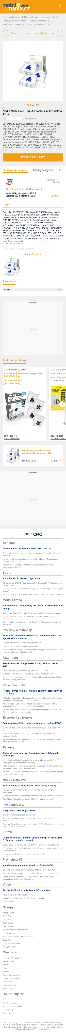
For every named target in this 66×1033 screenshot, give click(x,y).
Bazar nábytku (8, 989)
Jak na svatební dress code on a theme (19, 815)
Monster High (8, 961)
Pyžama (6, 971)
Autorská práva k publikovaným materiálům (20, 1025)
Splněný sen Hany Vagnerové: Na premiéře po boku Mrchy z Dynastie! (32, 613)
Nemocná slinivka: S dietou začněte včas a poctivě (23, 854)
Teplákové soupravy (11, 978)
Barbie (5, 965)
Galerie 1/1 (33, 105)
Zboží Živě (7, 916)
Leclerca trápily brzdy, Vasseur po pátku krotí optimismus (26, 670)
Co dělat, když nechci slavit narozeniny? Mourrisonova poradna (29, 870)
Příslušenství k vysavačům (14, 21)
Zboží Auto (7, 940)
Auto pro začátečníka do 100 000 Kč (17, 937)
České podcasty (9, 1003)
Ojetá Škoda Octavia (11, 943)
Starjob (6, 1000)
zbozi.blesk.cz (8, 926)
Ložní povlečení (9, 985)
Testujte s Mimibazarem (12, 958)
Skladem (56, 182)
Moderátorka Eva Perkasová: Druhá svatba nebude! (24, 898)
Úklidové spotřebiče (50, 17)
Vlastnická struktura (42, 1029)
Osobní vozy (8, 919)
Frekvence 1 (8, 1010)
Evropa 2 (6, 1013)
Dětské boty (7, 982)
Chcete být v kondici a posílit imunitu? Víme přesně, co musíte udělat (31, 845)
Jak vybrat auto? (9, 947)
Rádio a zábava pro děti (12, 1006)
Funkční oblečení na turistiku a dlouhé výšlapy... (22, 643)
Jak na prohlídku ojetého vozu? (15, 930)
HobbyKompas (9, 933)
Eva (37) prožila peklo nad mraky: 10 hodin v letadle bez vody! (28, 799)
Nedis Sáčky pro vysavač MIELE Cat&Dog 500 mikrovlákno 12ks (21, 194)
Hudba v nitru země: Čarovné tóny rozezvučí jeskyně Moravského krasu (32, 796)
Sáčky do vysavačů (38, 21)
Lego (5, 968)
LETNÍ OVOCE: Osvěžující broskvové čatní (20, 646)
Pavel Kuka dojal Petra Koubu (15, 895)
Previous (4, 404)
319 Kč (54, 196)
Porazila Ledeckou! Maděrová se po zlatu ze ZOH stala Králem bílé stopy (33, 594)
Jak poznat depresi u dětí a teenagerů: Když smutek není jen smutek (31, 873)
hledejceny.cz (8, 913)
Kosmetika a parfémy (11, 975)
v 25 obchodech (12, 438)
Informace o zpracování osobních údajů (39, 1027)
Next (62, 404)
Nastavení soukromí (24, 1029)
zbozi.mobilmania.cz (12, 17)
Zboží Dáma (8, 923)
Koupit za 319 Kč (33, 157)
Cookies (60, 1027)
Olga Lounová (8, 902)
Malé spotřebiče (31, 17)
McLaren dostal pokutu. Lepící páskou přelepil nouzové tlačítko (28, 674)
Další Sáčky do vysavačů (15, 370)
